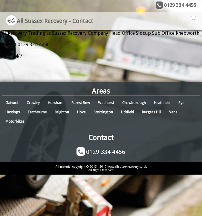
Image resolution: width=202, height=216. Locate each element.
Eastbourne (37, 112)
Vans (173, 112)
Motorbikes (14, 121)
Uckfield (127, 112)
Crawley (33, 103)
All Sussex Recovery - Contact (49, 21)
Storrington (103, 112)
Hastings (12, 112)
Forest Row (80, 103)
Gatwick (12, 103)
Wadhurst (106, 103)
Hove (81, 112)
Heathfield (162, 103)
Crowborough (134, 103)
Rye (181, 103)
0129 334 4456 (180, 5)
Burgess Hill (151, 112)
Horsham (55, 103)
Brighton (62, 112)
